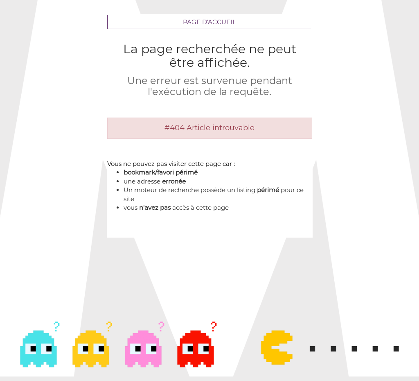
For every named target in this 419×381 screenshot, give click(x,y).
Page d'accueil (209, 22)
